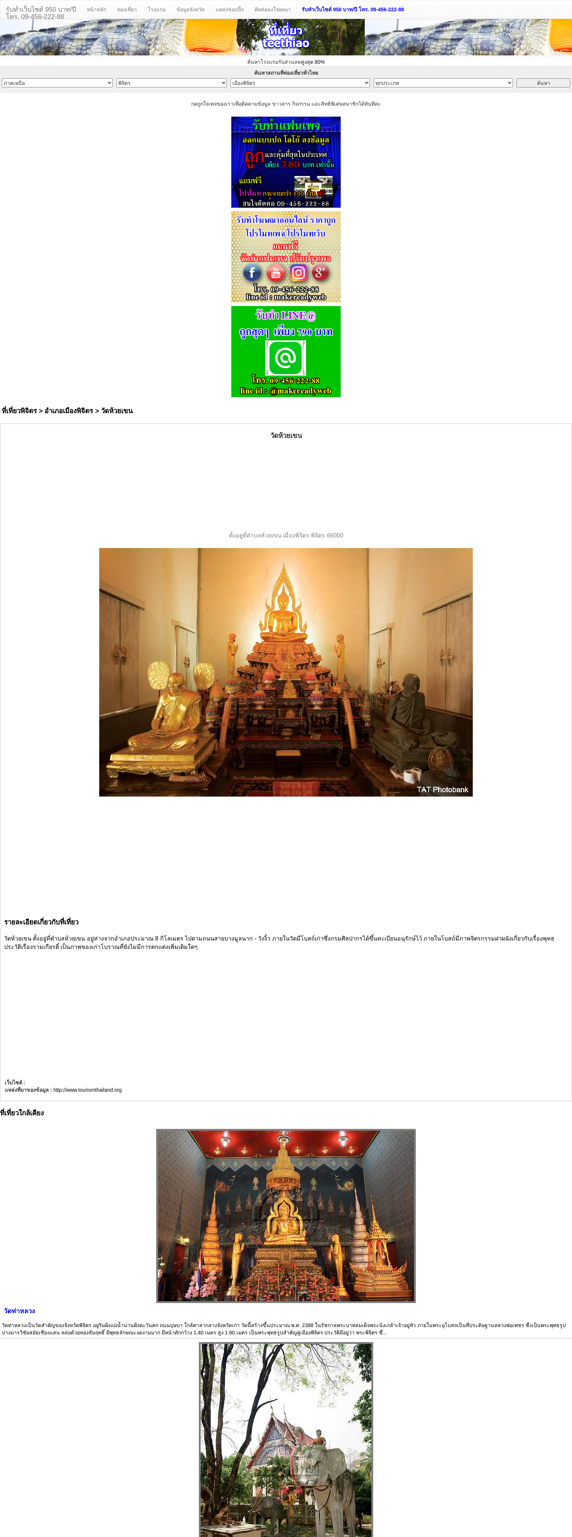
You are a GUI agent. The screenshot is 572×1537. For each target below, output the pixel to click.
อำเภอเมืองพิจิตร (69, 411)
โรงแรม (157, 9)
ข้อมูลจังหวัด (191, 9)
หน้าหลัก (96, 9)
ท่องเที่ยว (127, 9)
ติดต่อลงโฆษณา (273, 9)
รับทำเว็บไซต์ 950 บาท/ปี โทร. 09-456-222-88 (353, 9)
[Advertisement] (286, 486)
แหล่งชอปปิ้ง (230, 9)
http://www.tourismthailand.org (87, 1090)
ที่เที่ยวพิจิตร (19, 411)
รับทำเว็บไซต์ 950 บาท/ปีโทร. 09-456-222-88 (41, 12)
